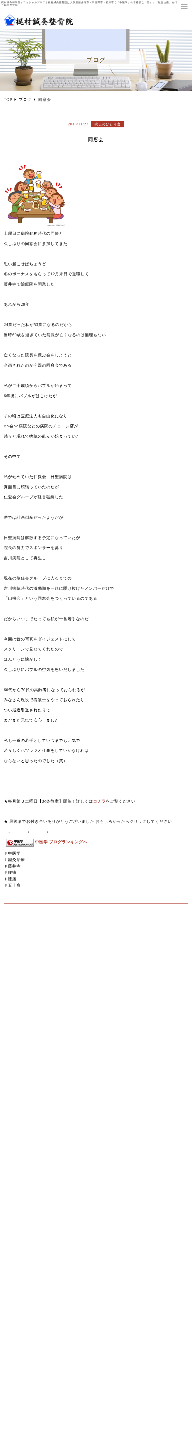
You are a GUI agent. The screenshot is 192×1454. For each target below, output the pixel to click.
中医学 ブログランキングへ (61, 842)
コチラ (99, 801)
